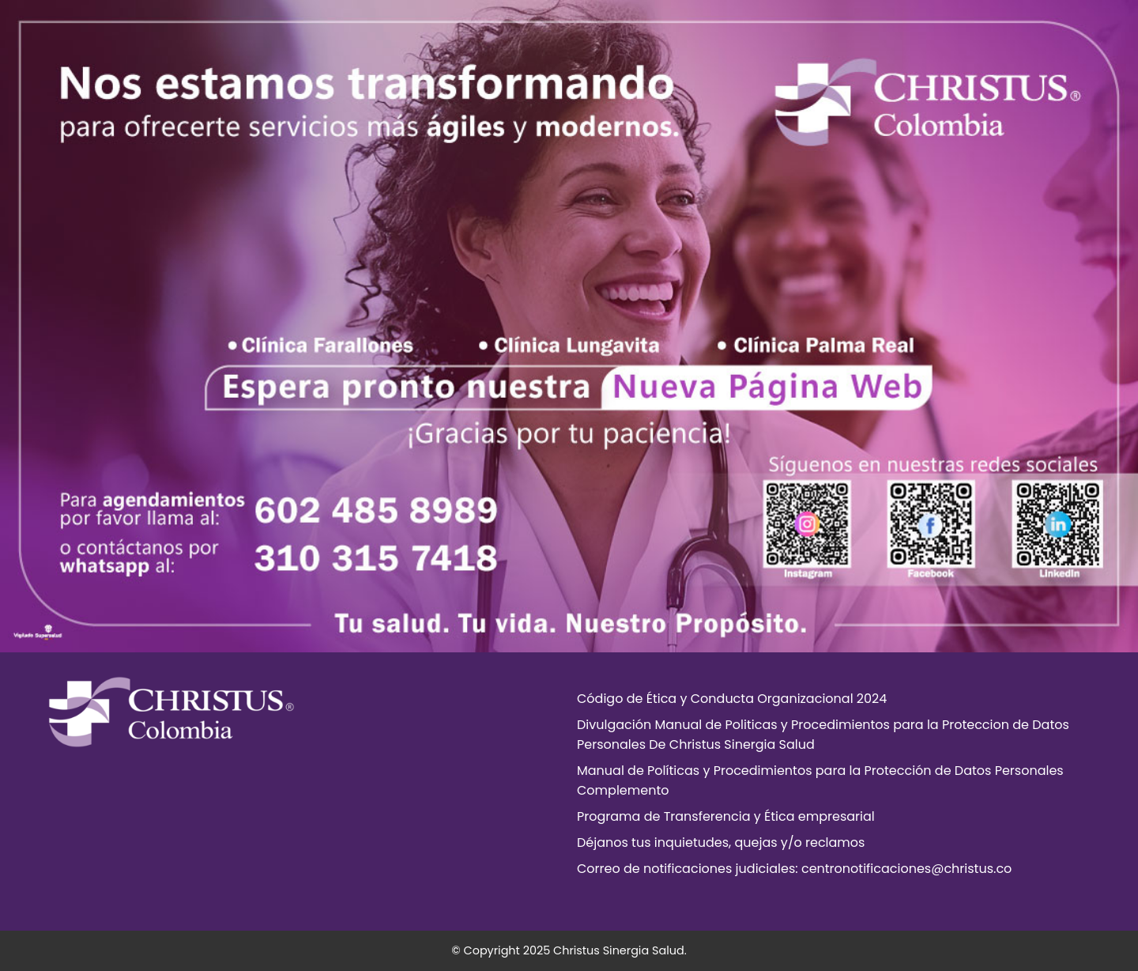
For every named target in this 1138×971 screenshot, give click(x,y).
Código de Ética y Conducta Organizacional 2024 (732, 699)
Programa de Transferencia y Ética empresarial (726, 816)
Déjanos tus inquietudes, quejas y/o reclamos (721, 842)
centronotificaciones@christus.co (906, 869)
